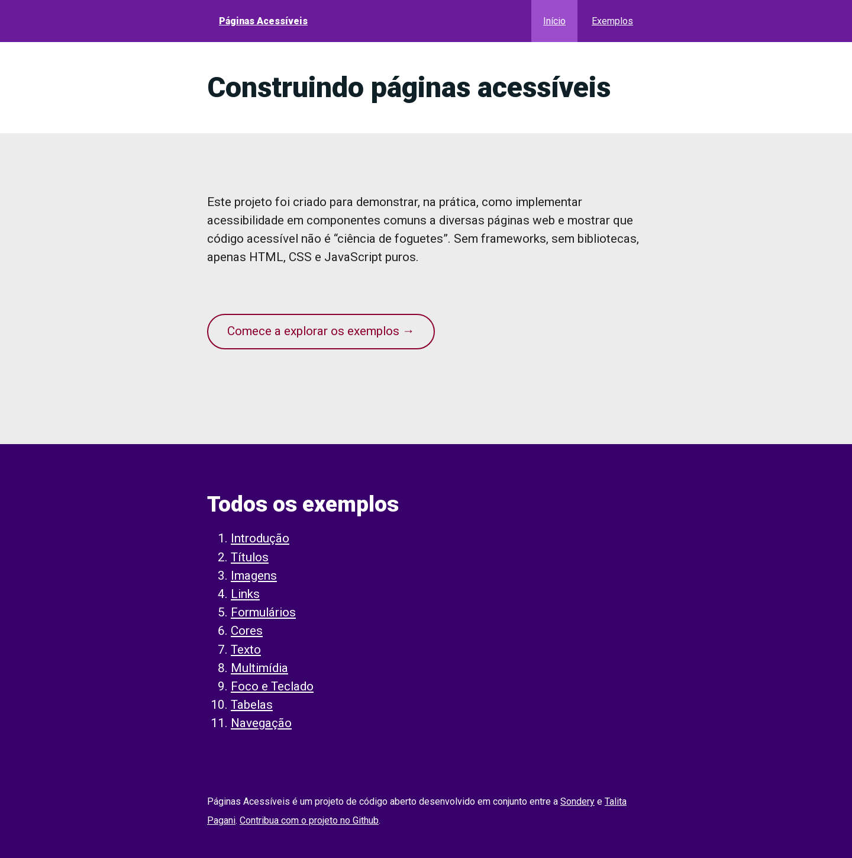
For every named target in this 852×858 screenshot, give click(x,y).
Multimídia (259, 668)
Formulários (263, 612)
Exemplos (612, 21)
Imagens (254, 575)
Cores (247, 631)
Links (245, 594)
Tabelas (252, 705)
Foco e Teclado (272, 686)
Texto (246, 649)
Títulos (250, 557)
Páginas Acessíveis (263, 21)
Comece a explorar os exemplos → (321, 331)
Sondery (577, 801)
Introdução (260, 538)
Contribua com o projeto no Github (309, 820)
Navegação (261, 723)
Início (554, 21)
